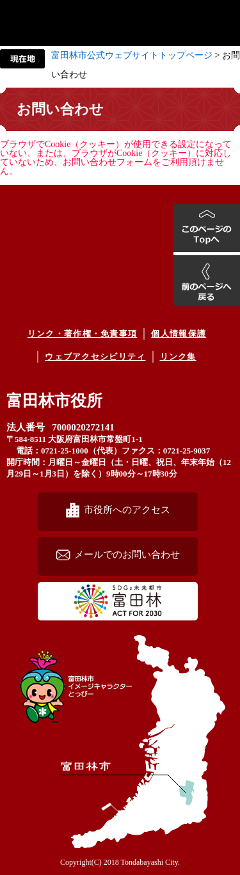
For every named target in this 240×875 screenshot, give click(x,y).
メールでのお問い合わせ (127, 554)
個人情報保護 (178, 333)
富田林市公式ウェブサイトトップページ (131, 55)
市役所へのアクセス (127, 509)
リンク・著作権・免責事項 (83, 333)
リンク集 (178, 356)
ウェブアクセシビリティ (95, 356)
